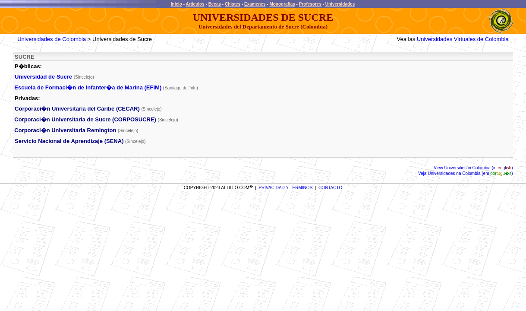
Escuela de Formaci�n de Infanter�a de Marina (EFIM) (88, 87)
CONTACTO (330, 187)
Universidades (340, 4)
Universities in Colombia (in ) (478, 167)
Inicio (176, 4)
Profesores (310, 4)
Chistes (232, 4)
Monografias (282, 4)
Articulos (195, 4)
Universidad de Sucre (43, 76)
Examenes (254, 4)
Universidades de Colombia (51, 39)
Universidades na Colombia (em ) (469, 173)
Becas (214, 4)
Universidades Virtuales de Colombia (463, 39)
